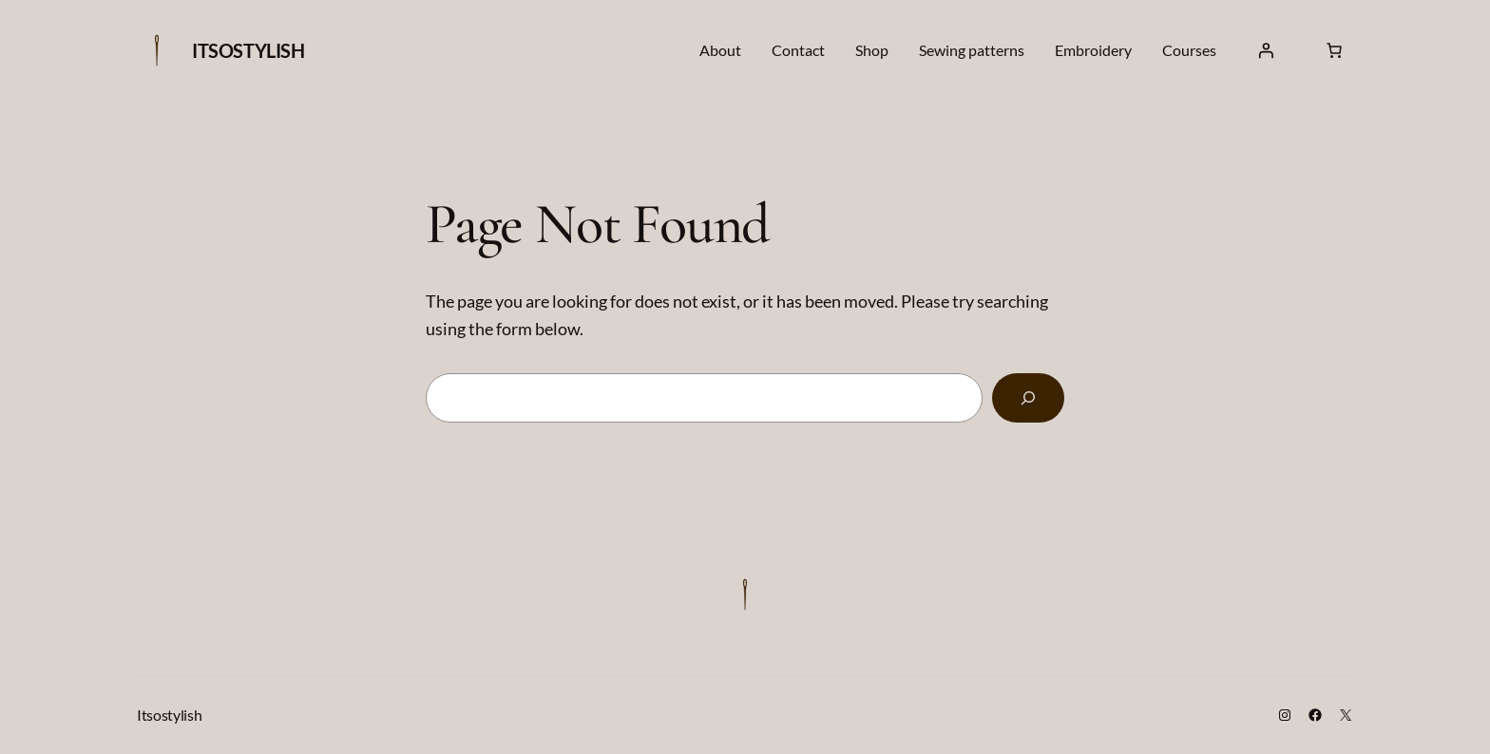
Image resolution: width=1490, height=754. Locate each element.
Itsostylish (248, 50)
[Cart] (1334, 50)
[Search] (1028, 398)
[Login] (1266, 50)
